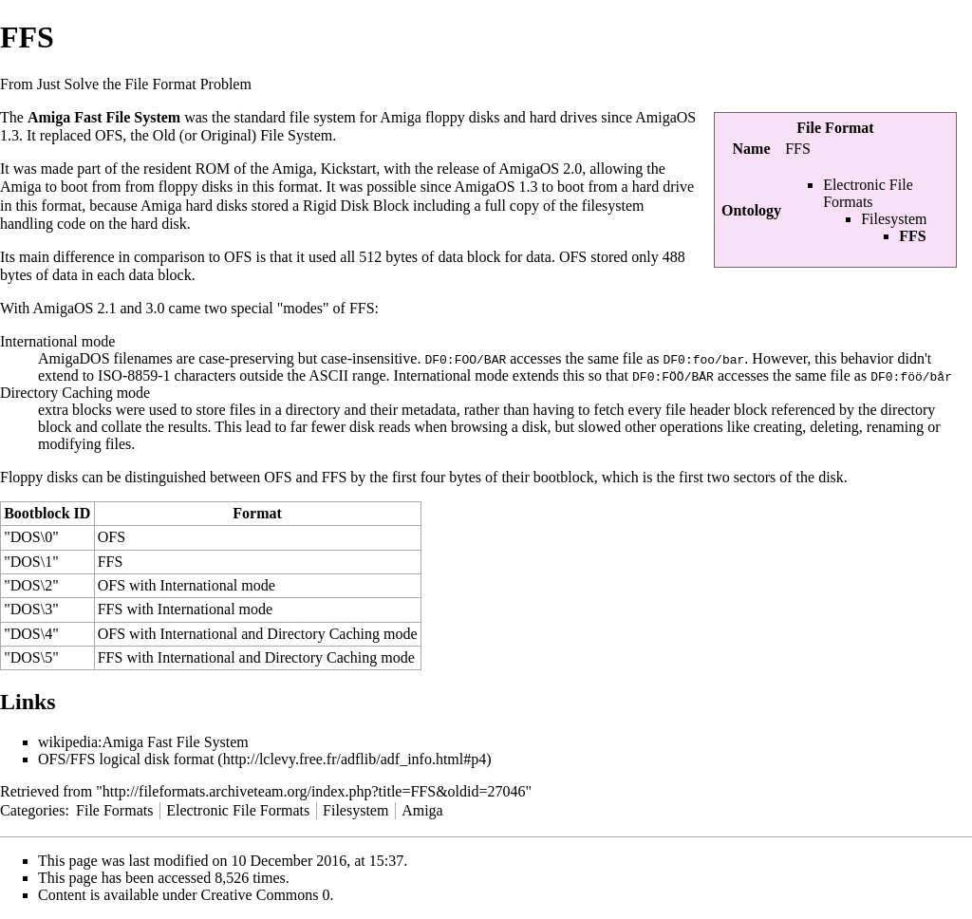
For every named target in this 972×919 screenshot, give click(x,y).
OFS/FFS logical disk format (126, 759)
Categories (32, 810)
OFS (108, 135)
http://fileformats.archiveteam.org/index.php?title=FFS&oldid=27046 (314, 791)
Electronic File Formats (868, 193)
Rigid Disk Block (356, 205)
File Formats (114, 810)
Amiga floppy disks (439, 117)
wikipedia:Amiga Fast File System (143, 742)
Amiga (422, 810)
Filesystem (893, 219)
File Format (834, 128)
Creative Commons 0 (265, 895)
